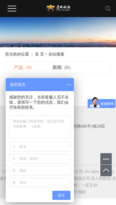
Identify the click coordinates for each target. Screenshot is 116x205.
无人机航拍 (101, 178)
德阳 (82, 192)
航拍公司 (82, 178)
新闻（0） (63, 67)
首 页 (39, 54)
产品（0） (24, 67)
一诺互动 (89, 185)
